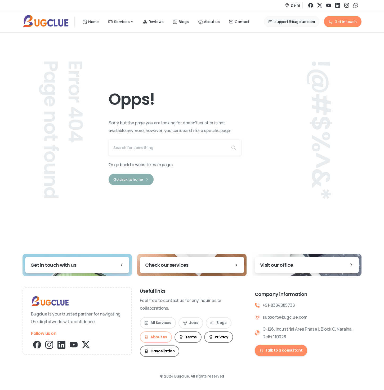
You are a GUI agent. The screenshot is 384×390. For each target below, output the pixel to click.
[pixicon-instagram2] (49, 344)
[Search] (168, 148)
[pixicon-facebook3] (37, 344)
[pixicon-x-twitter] (86, 344)
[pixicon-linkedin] (61, 344)
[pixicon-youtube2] (74, 344)
